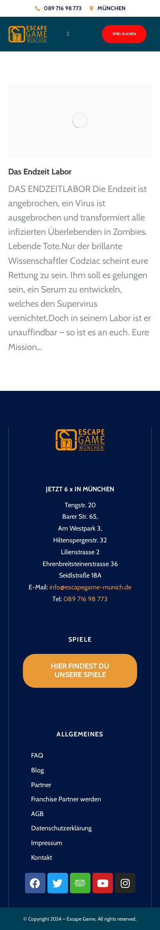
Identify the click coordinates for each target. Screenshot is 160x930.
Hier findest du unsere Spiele (80, 671)
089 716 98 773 (85, 599)
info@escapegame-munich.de (90, 587)
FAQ (37, 755)
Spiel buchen (124, 34)
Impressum (46, 843)
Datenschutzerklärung (61, 828)
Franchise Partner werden (66, 799)
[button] (68, 34)
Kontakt (41, 857)
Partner (41, 785)
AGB (37, 814)
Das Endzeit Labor (40, 171)
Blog (37, 770)
